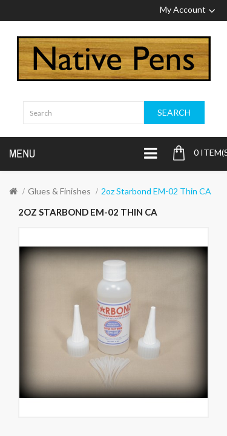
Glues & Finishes (59, 191)
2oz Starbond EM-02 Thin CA (156, 191)
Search (174, 112)
